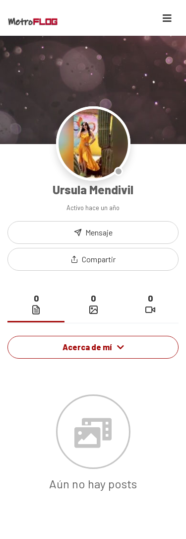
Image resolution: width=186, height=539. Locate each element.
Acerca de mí (93, 347)
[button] (93, 259)
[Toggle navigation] (167, 18)
